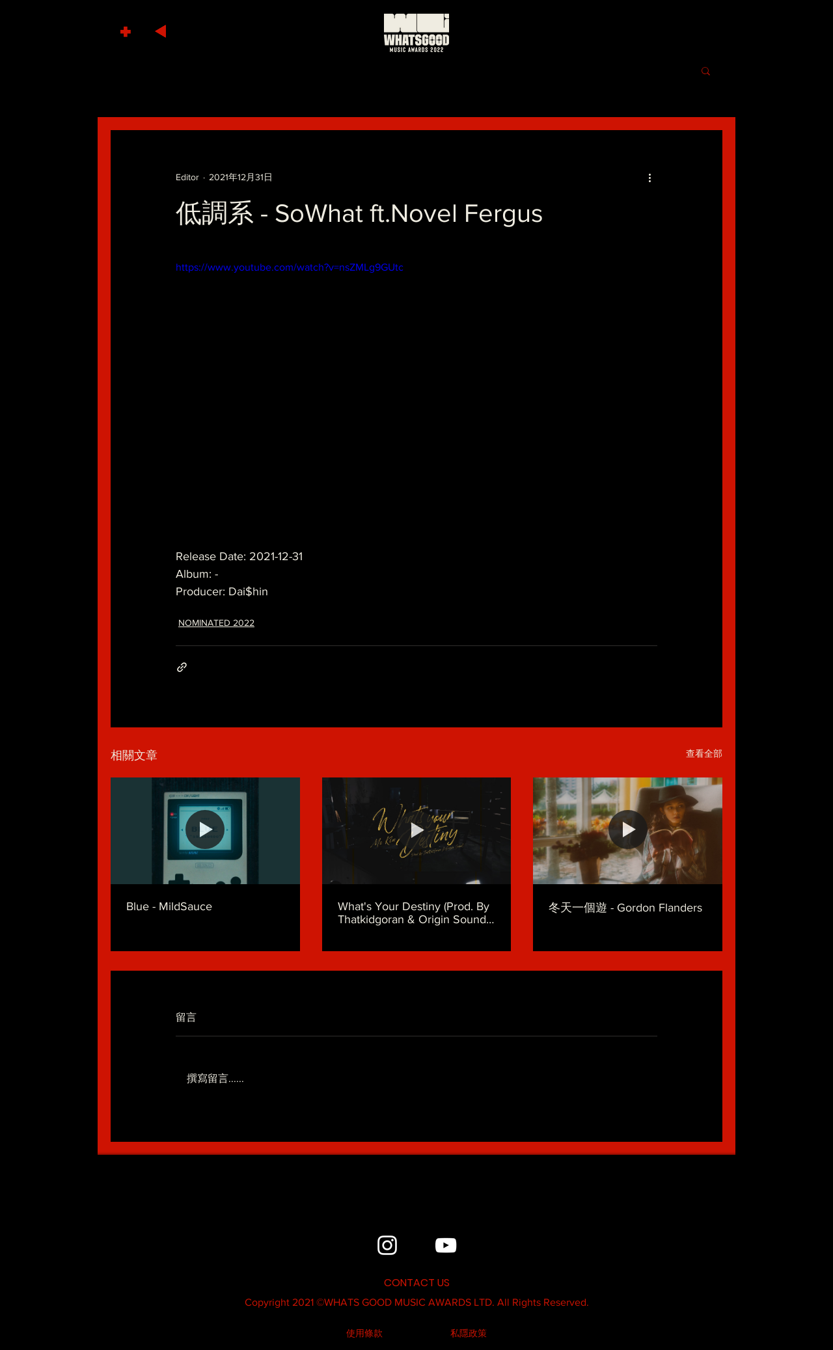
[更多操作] (649, 177)
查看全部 (704, 753)
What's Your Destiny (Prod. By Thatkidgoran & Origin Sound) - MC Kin (416, 913)
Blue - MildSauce (169, 906)
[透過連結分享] (182, 667)
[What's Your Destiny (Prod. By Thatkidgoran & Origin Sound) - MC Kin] (417, 830)
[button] (127, 28)
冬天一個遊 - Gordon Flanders (625, 907)
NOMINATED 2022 (216, 622)
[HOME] (416, 32)
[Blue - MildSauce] (205, 830)
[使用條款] (364, 1333)
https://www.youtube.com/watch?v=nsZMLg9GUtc (289, 267)
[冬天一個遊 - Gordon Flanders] (627, 830)
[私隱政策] (468, 1333)
